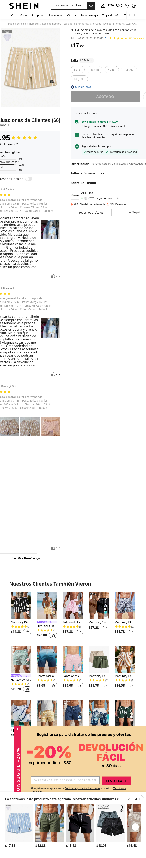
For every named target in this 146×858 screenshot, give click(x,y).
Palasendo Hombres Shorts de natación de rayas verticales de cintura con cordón (73, 622)
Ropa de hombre (51, 23)
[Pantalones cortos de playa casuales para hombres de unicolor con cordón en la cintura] (73, 659)
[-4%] (40, 734)
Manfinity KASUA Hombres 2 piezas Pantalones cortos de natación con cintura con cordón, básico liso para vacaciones (99, 676)
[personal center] (102, 5)
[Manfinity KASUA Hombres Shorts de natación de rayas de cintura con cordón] (125, 605)
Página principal (17, 23)
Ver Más (73, 756)
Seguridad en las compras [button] (97, 146)
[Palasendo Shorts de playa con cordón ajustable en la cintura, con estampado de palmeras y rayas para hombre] (19, 823)
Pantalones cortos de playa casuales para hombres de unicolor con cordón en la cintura (73, 676)
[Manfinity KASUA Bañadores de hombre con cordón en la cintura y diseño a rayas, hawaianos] (125, 713)
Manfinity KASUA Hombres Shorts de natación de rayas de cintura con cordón (125, 622)
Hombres (34, 23)
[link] (110, 5)
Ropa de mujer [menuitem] (89, 15)
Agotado (105, 96)
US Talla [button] (86, 60)
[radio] (78, 69)
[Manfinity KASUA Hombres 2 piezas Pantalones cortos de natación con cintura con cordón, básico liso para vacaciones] (99, 659)
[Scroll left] (129, 15)
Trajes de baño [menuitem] (111, 15)
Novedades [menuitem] (56, 15)
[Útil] (53, 276)
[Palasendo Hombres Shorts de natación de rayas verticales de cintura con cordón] (73, 605)
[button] (69, 6)
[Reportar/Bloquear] (58, 276)
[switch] (28, 179)
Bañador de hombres (76, 23)
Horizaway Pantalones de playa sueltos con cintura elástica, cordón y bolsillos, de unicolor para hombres (73, 733)
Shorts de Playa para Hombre (107, 23)
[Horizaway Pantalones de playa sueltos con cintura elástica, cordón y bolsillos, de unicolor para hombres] (73, 713)
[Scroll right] (134, 15)
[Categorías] (19, 15)
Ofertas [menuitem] (71, 15)
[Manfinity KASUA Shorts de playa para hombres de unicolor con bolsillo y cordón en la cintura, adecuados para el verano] (80, 823)
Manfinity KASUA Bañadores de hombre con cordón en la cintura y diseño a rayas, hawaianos (125, 730)
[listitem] (21, 615)
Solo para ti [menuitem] (38, 15)
